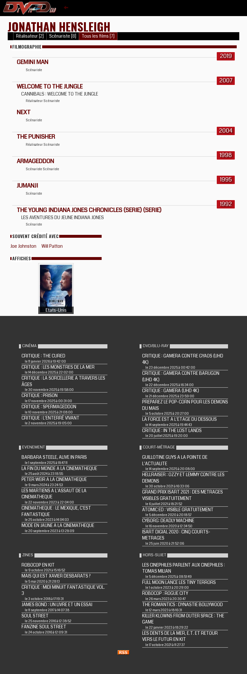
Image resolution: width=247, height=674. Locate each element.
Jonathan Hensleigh (59, 26)
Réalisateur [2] (30, 36)
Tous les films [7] (98, 36)
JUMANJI (27, 185)
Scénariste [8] (62, 36)
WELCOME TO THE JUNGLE (50, 86)
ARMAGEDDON (35, 161)
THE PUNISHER (36, 137)
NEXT (24, 112)
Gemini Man (32, 62)
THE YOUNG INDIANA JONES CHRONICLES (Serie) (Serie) (89, 210)
